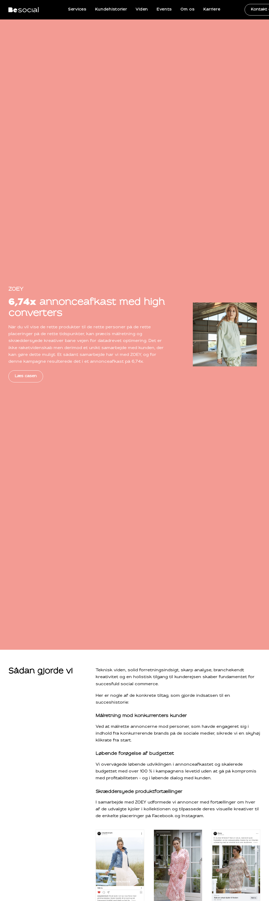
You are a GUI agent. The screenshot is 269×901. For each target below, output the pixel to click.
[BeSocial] (23, 9)
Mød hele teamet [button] (32, 650)
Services (77, 10)
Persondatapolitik (202, 869)
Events (164, 10)
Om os (187, 10)
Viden (142, 10)
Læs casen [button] (26, 127)
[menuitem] (77, 9)
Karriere (211, 10)
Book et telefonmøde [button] (233, 746)
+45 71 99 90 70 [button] (178, 746)
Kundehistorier (111, 10)
